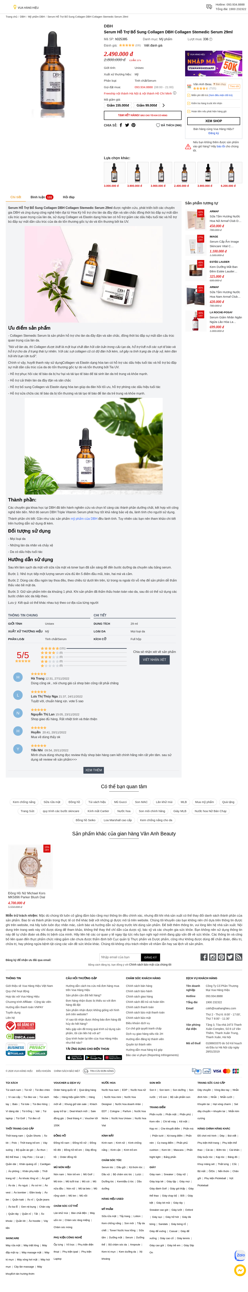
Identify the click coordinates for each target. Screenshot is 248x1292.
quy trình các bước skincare (61, 811)
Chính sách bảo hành (139, 991)
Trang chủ (11, 16)
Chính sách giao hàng (139, 996)
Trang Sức (27, 811)
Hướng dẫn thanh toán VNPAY (24, 1007)
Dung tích (102, 623)
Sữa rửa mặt (52, 802)
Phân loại (16, 639)
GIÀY (153, 1167)
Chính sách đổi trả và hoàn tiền (145, 1001)
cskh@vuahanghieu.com (221, 1008)
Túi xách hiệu (97, 802)
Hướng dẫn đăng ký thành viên (145, 1039)
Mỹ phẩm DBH (36, 16)
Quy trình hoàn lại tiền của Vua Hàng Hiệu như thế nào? (92, 1040)
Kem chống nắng (24, 802)
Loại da (100, 631)
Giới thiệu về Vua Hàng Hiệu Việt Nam (29, 985)
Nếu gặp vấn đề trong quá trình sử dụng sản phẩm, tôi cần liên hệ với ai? (93, 1031)
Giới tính (15, 623)
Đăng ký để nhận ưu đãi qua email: (28, 960)
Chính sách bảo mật (138, 1017)
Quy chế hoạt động (17, 991)
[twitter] (230, 957)
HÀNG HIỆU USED (112, 1198)
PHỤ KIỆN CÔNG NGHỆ (68, 1237)
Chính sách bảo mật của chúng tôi (150, 964)
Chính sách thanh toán (140, 1007)
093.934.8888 (236, 4)
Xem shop (213, 121)
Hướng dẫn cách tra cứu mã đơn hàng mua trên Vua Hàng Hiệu (92, 988)
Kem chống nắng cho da (156, 820)
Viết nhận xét (154, 659)
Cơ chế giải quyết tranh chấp (143, 1028)
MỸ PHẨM (107, 1209)
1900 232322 (237, 9)
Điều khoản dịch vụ (138, 1023)
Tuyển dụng (13, 1012)
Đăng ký (214, 133)
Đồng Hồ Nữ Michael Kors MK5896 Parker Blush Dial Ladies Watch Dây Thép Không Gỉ (30, 895)
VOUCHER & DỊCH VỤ (67, 1082)
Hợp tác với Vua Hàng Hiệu (22, 996)
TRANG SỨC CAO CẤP (211, 1082)
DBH (22, 16)
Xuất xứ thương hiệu (25, 631)
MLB (184, 802)
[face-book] (204, 957)
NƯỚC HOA (109, 1082)
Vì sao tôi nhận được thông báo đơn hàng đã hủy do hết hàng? (93, 1021)
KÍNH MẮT (108, 1135)
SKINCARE (12, 1238)
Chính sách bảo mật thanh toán (145, 1012)
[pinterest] (221, 957)
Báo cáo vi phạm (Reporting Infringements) (152, 1055)
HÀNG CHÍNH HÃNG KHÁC (214, 1128)
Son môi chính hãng (152, 811)
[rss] (238, 957)
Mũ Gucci (120, 802)
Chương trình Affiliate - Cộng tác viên (28, 1001)
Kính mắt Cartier (98, 811)
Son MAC (141, 802)
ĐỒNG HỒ (60, 1135)
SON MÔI (155, 1082)
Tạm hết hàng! (142, 115)
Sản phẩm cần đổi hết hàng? (83, 995)
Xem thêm (93, 770)
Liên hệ (10, 1017)
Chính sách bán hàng (139, 985)
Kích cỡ (100, 639)
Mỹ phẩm (165, 39)
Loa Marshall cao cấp (118, 820)
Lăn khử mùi (164, 802)
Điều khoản (43, 1071)
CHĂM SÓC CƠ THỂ (66, 1205)
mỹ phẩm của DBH (83, 518)
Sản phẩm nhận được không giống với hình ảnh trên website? (92, 1012)
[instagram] (212, 957)
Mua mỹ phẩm (204, 802)
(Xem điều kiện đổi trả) (221, 95)
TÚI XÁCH (12, 1082)
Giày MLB (179, 811)
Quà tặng (228, 802)
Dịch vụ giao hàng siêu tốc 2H (144, 1033)
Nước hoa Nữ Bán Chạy (211, 811)
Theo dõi (234, 86)
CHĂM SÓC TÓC (112, 1160)
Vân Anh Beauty (202, 84)
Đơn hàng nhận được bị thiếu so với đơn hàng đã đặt (91, 1002)
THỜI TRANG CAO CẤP (20, 1128)
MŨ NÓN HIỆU (62, 1167)
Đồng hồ (74, 802)
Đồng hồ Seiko (85, 820)
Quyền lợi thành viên (138, 1044)
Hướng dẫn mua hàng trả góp (144, 1049)
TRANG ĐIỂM (158, 1107)
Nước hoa (124, 811)
